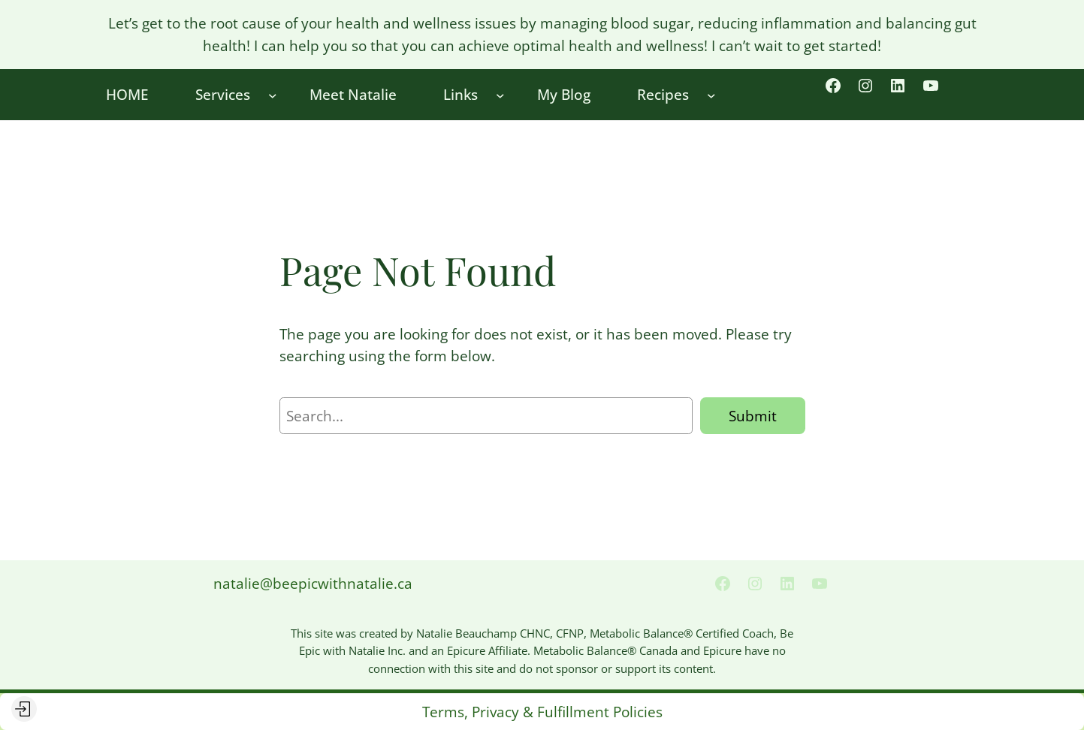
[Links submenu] (500, 94)
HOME (127, 94)
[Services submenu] (272, 94)
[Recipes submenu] (711, 94)
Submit (753, 416)
